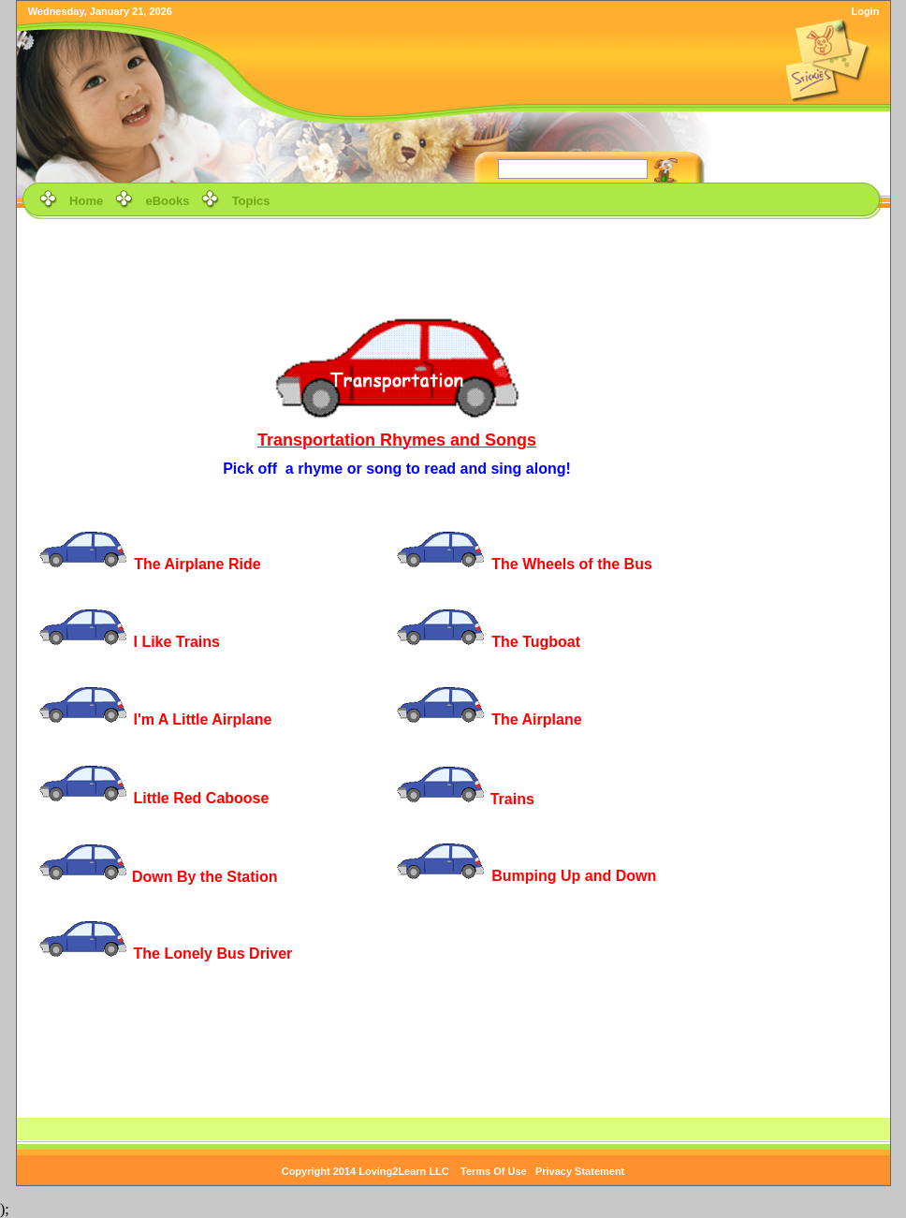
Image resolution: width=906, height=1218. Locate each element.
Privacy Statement (579, 1171)
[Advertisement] (453, 266)
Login (865, 11)
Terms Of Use (493, 1171)
